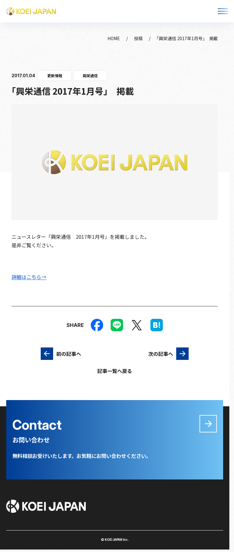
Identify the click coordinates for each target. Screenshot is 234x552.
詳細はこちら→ (28, 277)
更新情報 (54, 75)
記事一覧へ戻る (114, 371)
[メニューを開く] (223, 11)
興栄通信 (90, 75)
